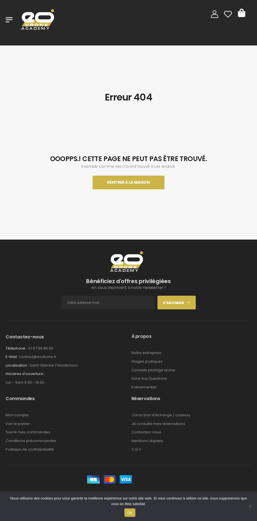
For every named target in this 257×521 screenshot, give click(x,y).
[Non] (250, 506)
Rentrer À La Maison (128, 182)
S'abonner (173, 302)
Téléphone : (16, 348)
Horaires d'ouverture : (25, 374)
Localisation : (17, 365)
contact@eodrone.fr (37, 356)
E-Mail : (12, 356)
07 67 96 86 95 (40, 348)
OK (130, 513)
